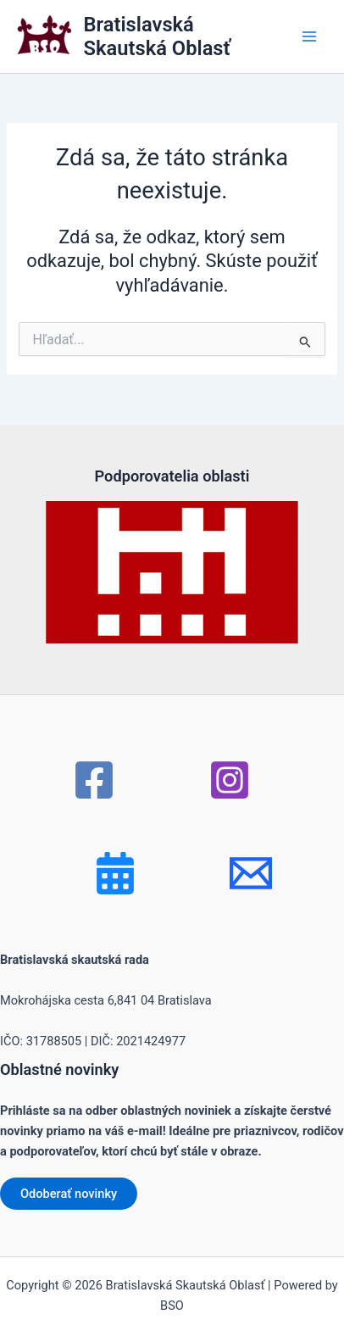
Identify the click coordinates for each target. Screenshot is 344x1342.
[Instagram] (229, 780)
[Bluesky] (115, 873)
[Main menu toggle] (309, 36)
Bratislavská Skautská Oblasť (157, 36)
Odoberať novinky (68, 1193)
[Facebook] (94, 780)
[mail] (250, 873)
